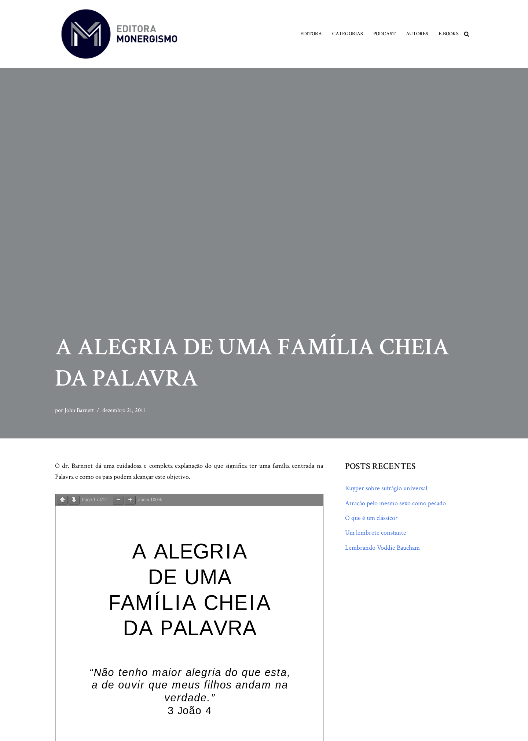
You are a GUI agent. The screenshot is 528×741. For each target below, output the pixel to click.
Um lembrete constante (375, 533)
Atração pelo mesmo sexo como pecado (395, 503)
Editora (311, 33)
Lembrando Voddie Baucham (382, 547)
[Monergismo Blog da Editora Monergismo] (119, 34)
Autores (417, 33)
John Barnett (79, 410)
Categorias (347, 33)
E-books (449, 33)
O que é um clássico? (371, 518)
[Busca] (466, 34)
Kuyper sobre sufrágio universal (386, 488)
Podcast (384, 33)
